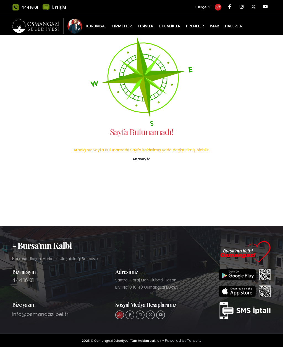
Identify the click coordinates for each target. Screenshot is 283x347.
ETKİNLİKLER (169, 23)
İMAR (214, 23)
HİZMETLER (122, 23)
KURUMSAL (96, 23)
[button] (141, 158)
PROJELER (195, 23)
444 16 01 (29, 6)
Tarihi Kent (97, 45)
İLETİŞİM (59, 6)
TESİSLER (145, 23)
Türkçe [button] (188, 6)
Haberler (234, 23)
